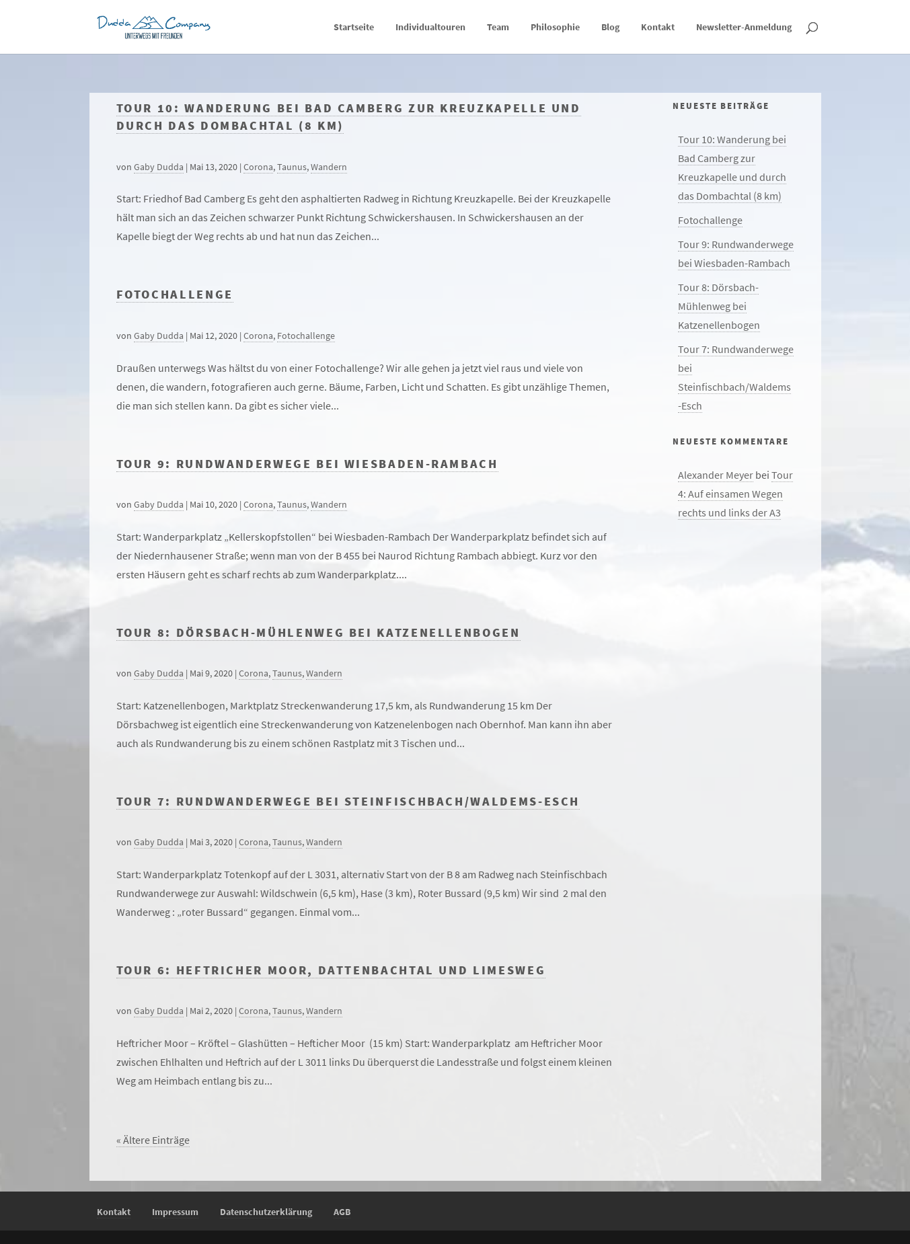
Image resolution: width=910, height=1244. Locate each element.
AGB (342, 1212)
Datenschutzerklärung (266, 1212)
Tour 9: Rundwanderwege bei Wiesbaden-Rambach (307, 464)
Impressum (175, 1212)
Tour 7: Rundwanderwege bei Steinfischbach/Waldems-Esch (348, 801)
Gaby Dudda (159, 167)
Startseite (354, 27)
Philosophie (555, 27)
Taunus (292, 167)
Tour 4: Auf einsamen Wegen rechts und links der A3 (735, 493)
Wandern (329, 167)
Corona (258, 167)
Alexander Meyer (715, 474)
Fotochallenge (174, 294)
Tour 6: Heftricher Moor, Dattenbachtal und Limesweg (331, 970)
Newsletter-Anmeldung (744, 27)
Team (498, 27)
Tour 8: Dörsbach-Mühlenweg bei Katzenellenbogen (318, 632)
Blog (610, 27)
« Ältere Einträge (153, 1139)
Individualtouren (430, 27)
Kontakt (658, 27)
